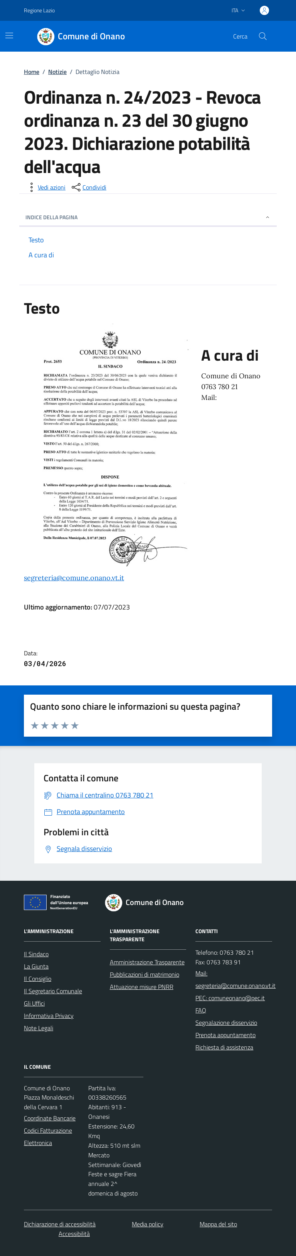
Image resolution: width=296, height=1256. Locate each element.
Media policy (147, 1224)
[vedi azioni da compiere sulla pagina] (45, 187)
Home (31, 71)
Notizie (57, 71)
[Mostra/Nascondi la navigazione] (9, 35)
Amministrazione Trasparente (147, 962)
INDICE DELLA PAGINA (148, 217)
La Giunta (36, 966)
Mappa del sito (218, 1224)
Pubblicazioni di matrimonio (144, 974)
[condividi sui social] (88, 187)
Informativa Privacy (49, 1015)
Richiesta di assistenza (224, 1047)
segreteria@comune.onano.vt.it (74, 577)
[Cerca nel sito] (263, 36)
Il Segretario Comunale (53, 991)
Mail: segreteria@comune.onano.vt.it (235, 979)
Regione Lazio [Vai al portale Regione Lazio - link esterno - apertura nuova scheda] (39, 10)
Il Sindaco (36, 954)
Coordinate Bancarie (50, 1118)
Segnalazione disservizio (226, 1022)
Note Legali (38, 1028)
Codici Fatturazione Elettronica (48, 1136)
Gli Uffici (34, 1003)
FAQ (200, 1010)
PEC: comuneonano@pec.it (230, 997)
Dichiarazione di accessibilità (60, 1224)
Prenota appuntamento (225, 1034)
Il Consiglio (37, 978)
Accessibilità (74, 1233)
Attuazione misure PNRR (141, 986)
